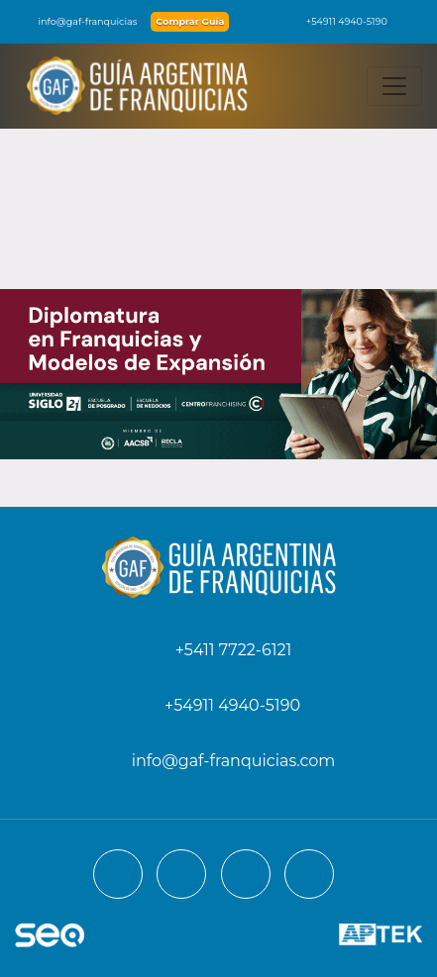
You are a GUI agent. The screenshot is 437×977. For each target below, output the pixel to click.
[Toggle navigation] (394, 86)
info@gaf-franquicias (76, 21)
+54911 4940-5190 (336, 21)
